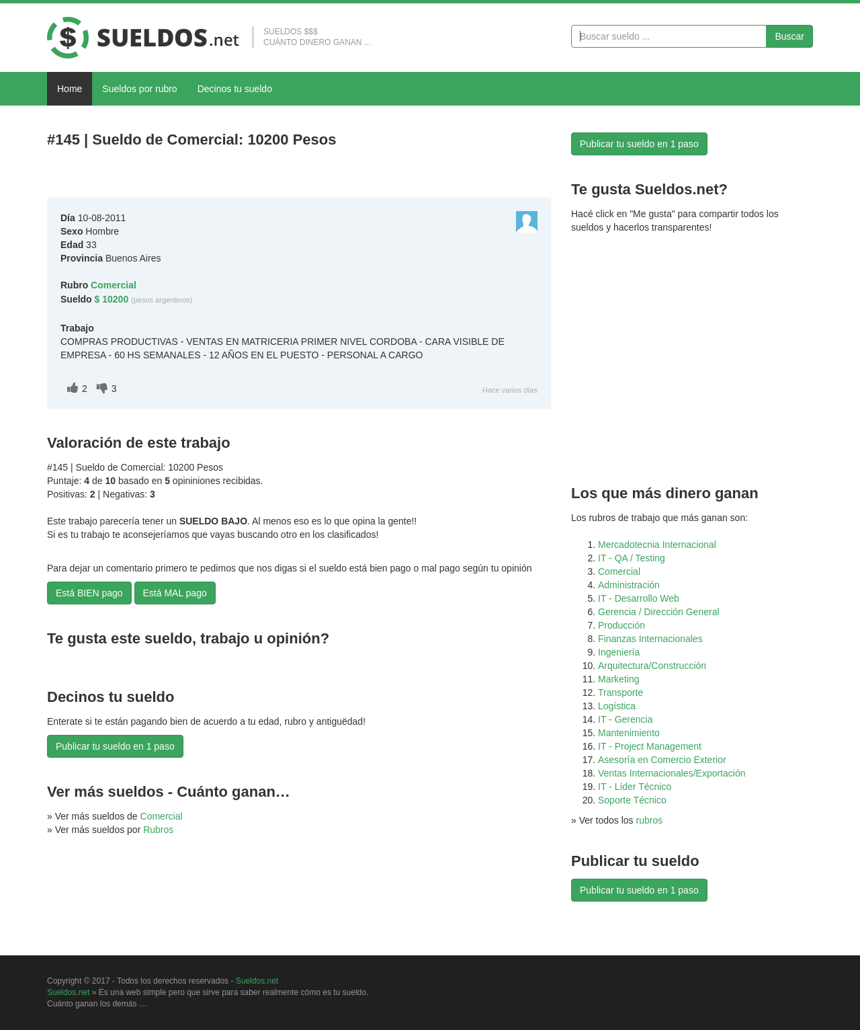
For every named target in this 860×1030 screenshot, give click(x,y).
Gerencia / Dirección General (659, 611)
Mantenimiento (629, 732)
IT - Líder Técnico (634, 786)
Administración (629, 585)
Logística (617, 706)
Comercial (161, 816)
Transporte (620, 692)
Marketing (618, 679)
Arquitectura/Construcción (652, 665)
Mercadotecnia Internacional (657, 544)
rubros (649, 820)
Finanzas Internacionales (650, 638)
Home (69, 88)
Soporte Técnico (632, 800)
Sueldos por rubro (139, 88)
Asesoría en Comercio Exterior (662, 759)
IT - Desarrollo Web (638, 598)
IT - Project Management (649, 746)
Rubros (158, 829)
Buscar (789, 36)
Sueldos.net (257, 981)
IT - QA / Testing (631, 558)
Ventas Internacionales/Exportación (671, 773)
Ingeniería (619, 652)
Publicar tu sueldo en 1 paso (115, 746)
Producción (621, 625)
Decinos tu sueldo (235, 88)
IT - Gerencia (625, 719)
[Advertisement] (204, 176)
